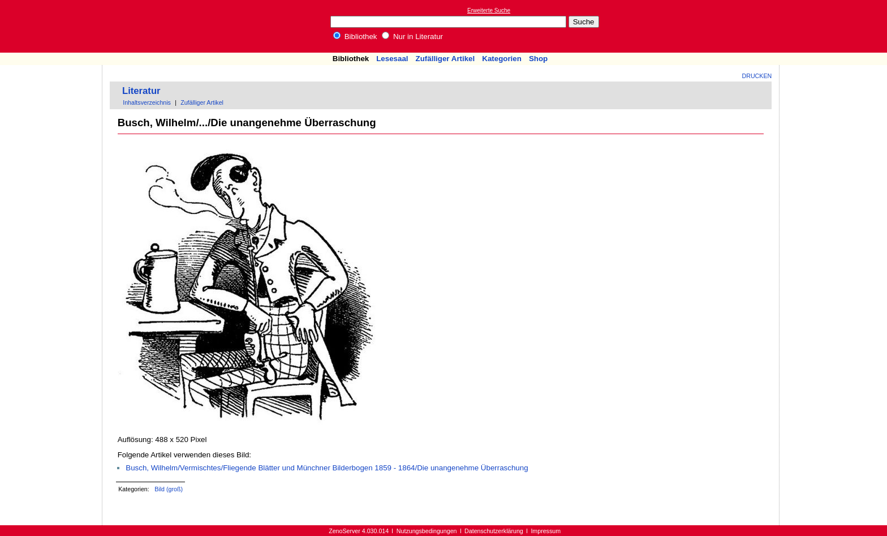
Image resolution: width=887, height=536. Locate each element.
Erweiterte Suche (488, 10)
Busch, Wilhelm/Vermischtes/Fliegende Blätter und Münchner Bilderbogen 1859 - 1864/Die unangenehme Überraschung (327, 468)
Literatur (141, 90)
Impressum (546, 531)
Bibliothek (355, 36)
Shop (538, 58)
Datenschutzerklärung (493, 531)
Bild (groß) (168, 489)
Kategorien (502, 58)
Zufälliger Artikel (445, 58)
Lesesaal (392, 58)
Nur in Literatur (412, 36)
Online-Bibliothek (53, 26)
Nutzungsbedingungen (427, 531)
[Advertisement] (835, 26)
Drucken (757, 75)
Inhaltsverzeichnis (147, 102)
